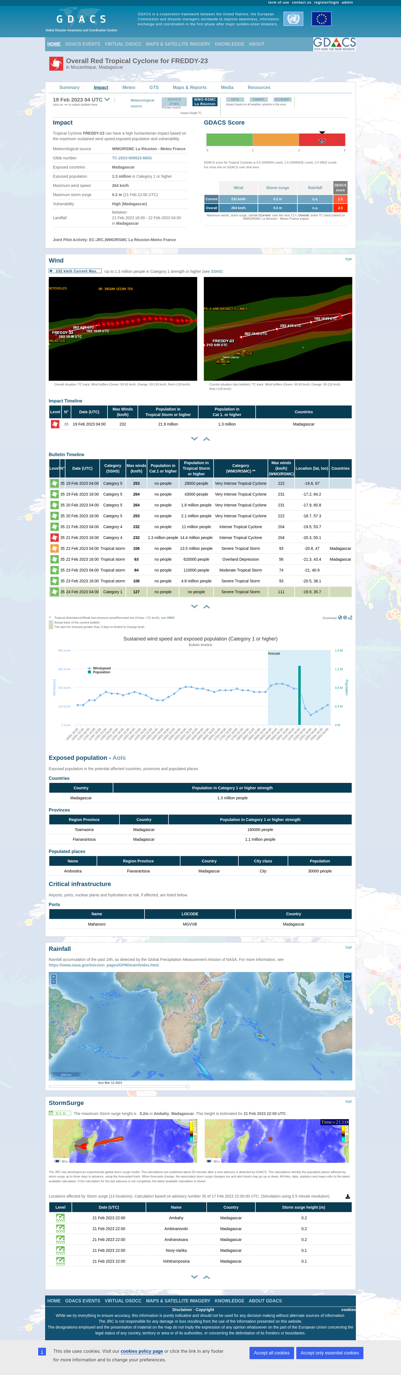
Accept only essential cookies (330, 1353)
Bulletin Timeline (66, 454)
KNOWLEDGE (229, 44)
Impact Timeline (65, 401)
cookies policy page (142, 1351)
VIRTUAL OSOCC (123, 44)
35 (66, 424)
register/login (326, 2)
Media (227, 87)
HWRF (258, 100)
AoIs (119, 757)
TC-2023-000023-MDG (132, 158)
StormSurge (66, 1102)
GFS (235, 100)
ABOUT (257, 44)
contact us (302, 2)
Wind (238, 188)
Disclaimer (182, 1309)
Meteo (129, 87)
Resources (259, 87)
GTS (154, 87)
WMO (171, 617)
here (256, 167)
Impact (101, 87)
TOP (348, 259)
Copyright (205, 1309)
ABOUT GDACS (265, 1301)
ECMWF (282, 100)
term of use (278, 2)
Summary (69, 87)
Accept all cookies (272, 1353)
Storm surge (277, 188)
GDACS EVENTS (82, 44)
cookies (348, 1309)
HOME (54, 44)
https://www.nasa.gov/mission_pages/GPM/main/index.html (104, 965)
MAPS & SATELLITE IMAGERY (178, 44)
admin (347, 2)
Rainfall (315, 188)
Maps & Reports (190, 87)
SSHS (216, 271)
